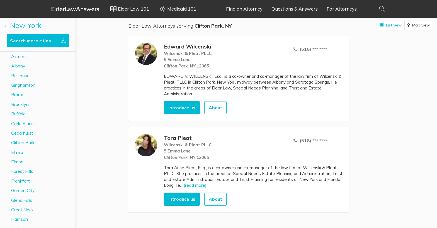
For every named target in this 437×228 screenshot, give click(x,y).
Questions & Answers (294, 9)
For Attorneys (342, 9)
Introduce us (181, 107)
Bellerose (20, 75)
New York (22, 25)
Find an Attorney (244, 9)
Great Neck (22, 209)
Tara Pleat (178, 137)
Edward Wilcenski (187, 46)
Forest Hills (22, 171)
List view (391, 25)
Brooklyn (20, 104)
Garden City (23, 190)
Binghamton (23, 85)
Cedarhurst (22, 133)
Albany (18, 66)
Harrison (19, 219)
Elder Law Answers (75, 9)
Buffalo (18, 114)
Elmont (18, 161)
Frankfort (20, 181)
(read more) (195, 185)
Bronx (17, 94)
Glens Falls (21, 200)
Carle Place (22, 123)
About (215, 107)
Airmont (19, 56)
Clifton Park (23, 142)
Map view (418, 25)
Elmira (17, 152)
